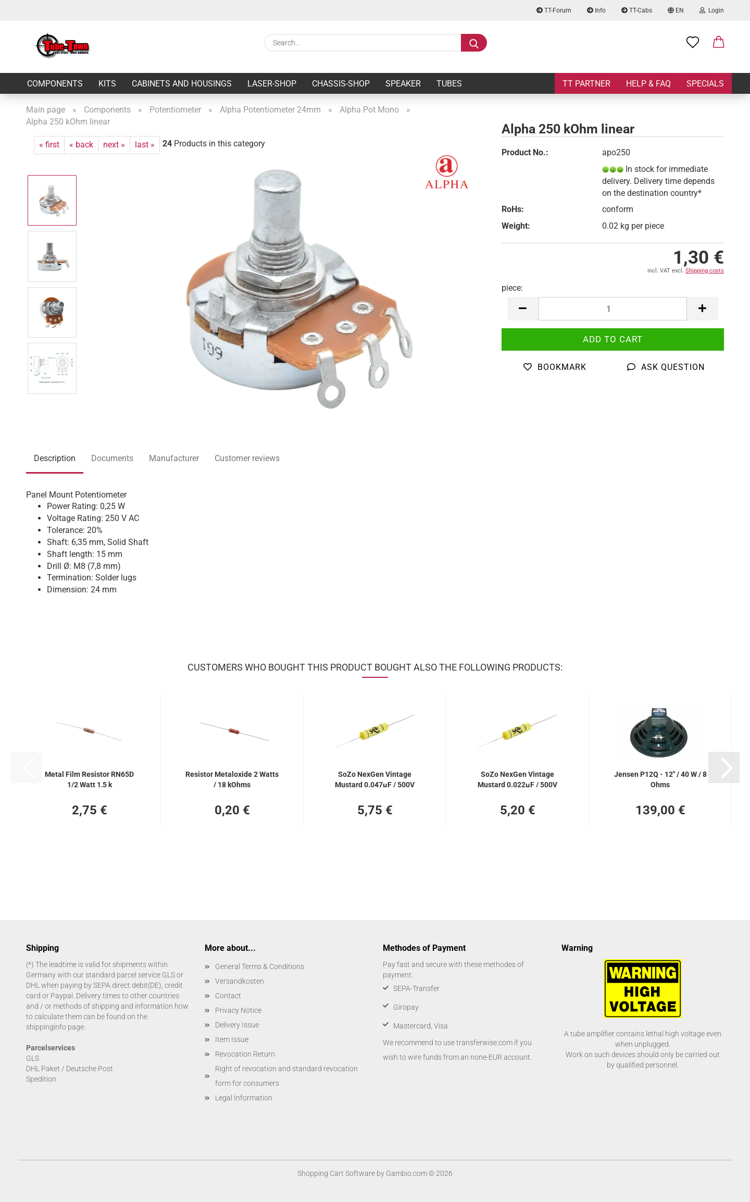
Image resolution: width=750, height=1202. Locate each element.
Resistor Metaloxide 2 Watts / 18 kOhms (232, 778)
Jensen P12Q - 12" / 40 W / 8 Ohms (660, 778)
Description (55, 458)
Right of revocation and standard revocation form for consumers (286, 1075)
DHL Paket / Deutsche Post (69, 1068)
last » (145, 145)
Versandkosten (239, 981)
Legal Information (243, 1098)
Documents (112, 458)
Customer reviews (247, 458)
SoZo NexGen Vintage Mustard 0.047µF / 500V (375, 778)
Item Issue (231, 1039)
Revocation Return (245, 1054)
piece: (512, 288)
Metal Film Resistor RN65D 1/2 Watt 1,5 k (89, 778)
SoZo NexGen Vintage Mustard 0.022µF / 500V (517, 778)
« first (49, 145)
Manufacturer (174, 458)
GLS (32, 1058)
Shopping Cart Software (336, 1173)
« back (81, 145)
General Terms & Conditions (259, 966)
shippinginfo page (55, 1027)
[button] (523, 308)
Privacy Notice (238, 1010)
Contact (228, 996)
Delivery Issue (237, 1025)
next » (114, 145)
